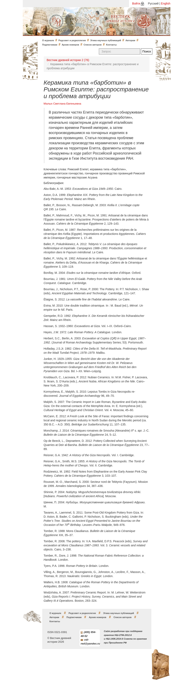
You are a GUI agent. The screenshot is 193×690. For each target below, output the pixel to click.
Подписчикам (49, 44)
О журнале (48, 40)
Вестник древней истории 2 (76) (68, 60)
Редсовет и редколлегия (72, 40)
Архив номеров (70, 44)
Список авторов (93, 44)
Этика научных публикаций (105, 40)
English (165, 3)
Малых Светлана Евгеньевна (62, 103)
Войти (136, 3)
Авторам (130, 40)
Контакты (111, 44)
